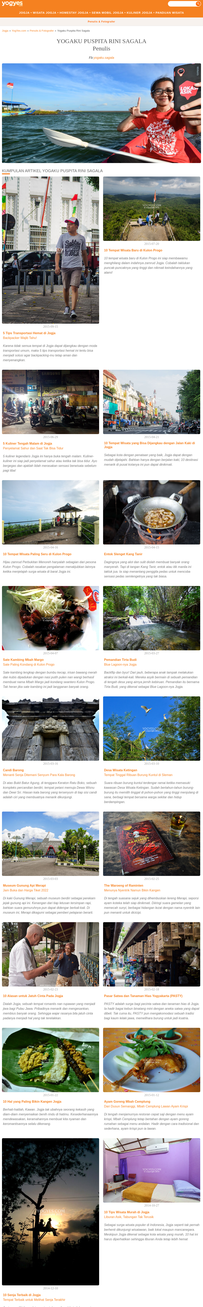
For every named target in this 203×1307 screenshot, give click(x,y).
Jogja (24, 12)
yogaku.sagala (104, 57)
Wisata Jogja (44, 12)
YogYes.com (19, 30)
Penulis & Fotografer (101, 21)
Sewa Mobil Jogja (108, 12)
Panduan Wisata (170, 12)
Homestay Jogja (73, 12)
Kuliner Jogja (139, 12)
